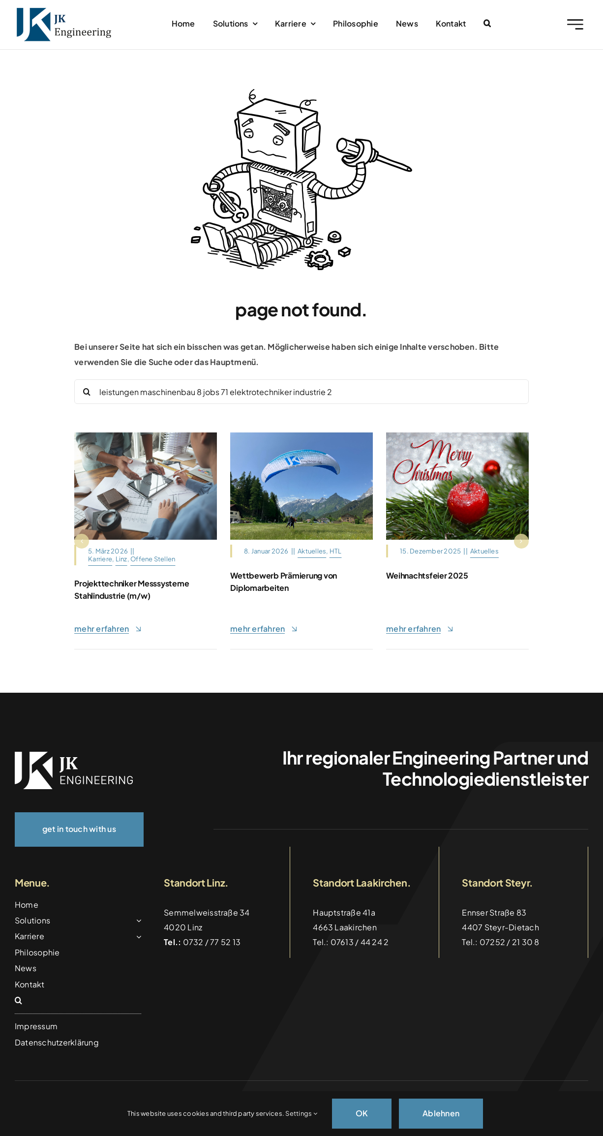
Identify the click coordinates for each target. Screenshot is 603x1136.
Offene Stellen (152, 559)
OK (362, 1113)
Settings (301, 1113)
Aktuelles (312, 551)
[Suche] (86, 391)
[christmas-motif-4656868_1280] (457, 436)
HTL (336, 551)
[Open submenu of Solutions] (136, 920)
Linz (121, 559)
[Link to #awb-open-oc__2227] (575, 24)
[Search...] (301, 391)
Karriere (100, 559)
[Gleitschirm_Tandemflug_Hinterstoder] (301, 436)
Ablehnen (440, 1113)
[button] (487, 23)
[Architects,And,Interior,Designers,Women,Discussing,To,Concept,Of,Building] (145, 436)
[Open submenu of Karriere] (136, 936)
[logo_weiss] (74, 755)
